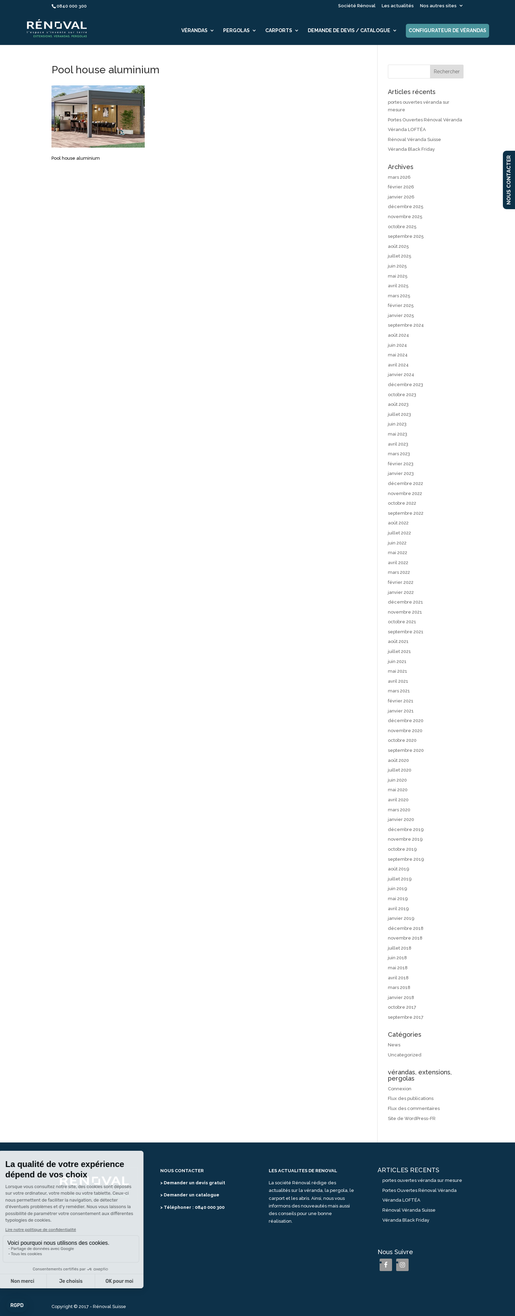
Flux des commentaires (414, 1108)
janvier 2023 (401, 473)
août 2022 (398, 522)
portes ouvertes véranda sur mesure (422, 1180)
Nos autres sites (438, 5)
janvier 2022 (401, 592)
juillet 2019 (400, 878)
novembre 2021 (405, 612)
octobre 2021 (402, 621)
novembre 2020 (405, 730)
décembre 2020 (405, 720)
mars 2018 (399, 987)
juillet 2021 (399, 651)
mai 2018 (398, 967)
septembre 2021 (405, 631)
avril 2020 (398, 799)
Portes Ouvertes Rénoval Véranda (425, 119)
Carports (278, 30)
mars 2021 (399, 690)
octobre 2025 (402, 226)
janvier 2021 (401, 710)
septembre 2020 (406, 750)
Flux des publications (410, 1098)
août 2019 (398, 868)
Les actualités (398, 5)
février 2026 (401, 186)
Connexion (399, 1088)
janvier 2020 (401, 819)
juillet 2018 (399, 948)
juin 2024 (397, 345)
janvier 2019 (401, 918)
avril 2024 (398, 364)
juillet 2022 (399, 532)
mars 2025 (399, 295)
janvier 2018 (401, 997)
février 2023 (400, 463)
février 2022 (400, 582)
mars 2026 (399, 177)
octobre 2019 (402, 849)
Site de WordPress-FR (412, 1118)
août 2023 (398, 404)
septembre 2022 (405, 513)
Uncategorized (404, 1054)
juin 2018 (397, 957)
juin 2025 (397, 266)
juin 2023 (397, 424)
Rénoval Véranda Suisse (414, 139)
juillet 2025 (399, 256)
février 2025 (401, 305)
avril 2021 (398, 681)
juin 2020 (397, 780)
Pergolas (236, 30)
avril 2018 (398, 977)
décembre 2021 (405, 602)
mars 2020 (399, 809)
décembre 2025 (405, 206)
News (394, 1044)
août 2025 (398, 246)
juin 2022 (397, 542)
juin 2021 (397, 661)
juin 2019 (397, 888)
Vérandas (194, 30)
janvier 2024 (401, 374)
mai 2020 (398, 789)
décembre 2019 (406, 829)
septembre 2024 (406, 325)
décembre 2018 (405, 928)
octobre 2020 (402, 740)
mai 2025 (398, 276)
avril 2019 (398, 908)
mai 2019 (398, 898)
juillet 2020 (399, 770)
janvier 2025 (401, 315)
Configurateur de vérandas (447, 30)
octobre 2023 (402, 394)
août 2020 (398, 760)
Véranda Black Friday (411, 149)
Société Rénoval (356, 5)
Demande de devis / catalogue (349, 30)
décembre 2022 (405, 483)
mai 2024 (398, 354)
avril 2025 (398, 285)
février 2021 (400, 700)
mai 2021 (397, 671)
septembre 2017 (405, 1017)
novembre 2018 (405, 938)
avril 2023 (398, 444)
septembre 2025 (406, 236)
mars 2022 (399, 572)
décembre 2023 (405, 384)
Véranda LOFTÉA (407, 129)
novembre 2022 (405, 493)
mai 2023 (397, 434)
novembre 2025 (405, 216)
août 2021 (398, 641)
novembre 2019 (405, 839)
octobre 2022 (402, 503)
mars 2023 (399, 453)
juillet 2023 (399, 414)
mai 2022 (397, 552)
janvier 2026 (401, 196)
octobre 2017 (402, 1007)
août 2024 (398, 335)
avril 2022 (398, 562)
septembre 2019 (406, 859)
